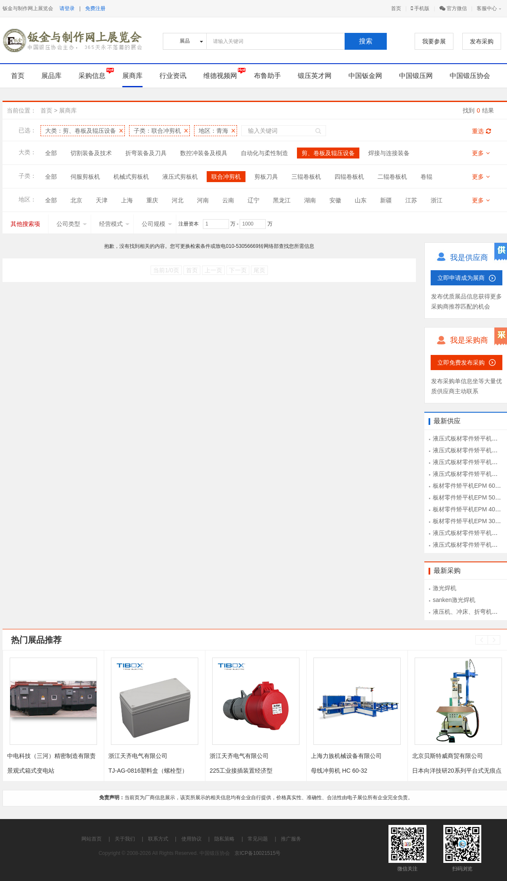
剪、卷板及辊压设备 (328, 153)
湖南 (310, 200)
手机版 (420, 8)
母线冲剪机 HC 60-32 (339, 770)
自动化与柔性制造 (264, 153)
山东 (361, 200)
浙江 (436, 200)
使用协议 (191, 839)
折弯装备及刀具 (146, 153)
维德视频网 (220, 75)
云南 (228, 200)
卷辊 (426, 176)
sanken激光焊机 (454, 599)
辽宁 (253, 200)
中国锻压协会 (470, 75)
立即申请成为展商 (461, 277)
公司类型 (72, 223)
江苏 (411, 200)
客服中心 (487, 8)
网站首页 (91, 839)
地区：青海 (213, 130)
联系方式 (158, 839)
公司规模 (157, 223)
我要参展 (434, 41)
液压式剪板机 (180, 176)
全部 (51, 153)
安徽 (335, 200)
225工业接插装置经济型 (241, 770)
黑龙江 (282, 200)
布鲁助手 (267, 75)
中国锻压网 (416, 75)
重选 (481, 131)
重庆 (152, 200)
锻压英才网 (315, 75)
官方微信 (453, 8)
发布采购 (482, 41)
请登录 (67, 8)
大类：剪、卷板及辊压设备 (80, 130)
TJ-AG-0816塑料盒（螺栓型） (148, 770)
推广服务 (291, 839)
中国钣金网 (365, 75)
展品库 (51, 75)
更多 (481, 153)
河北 (177, 200)
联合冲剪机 (226, 176)
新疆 (386, 200)
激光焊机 (444, 588)
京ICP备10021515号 (257, 853)
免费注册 (95, 8)
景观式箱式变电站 (30, 770)
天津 (102, 200)
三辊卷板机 (306, 176)
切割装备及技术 (91, 153)
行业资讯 (172, 75)
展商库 (132, 75)
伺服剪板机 (85, 176)
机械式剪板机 (131, 176)
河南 (203, 200)
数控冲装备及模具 (203, 153)
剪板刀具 (266, 176)
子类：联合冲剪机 (157, 130)
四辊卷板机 (349, 176)
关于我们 (125, 839)
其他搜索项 (25, 223)
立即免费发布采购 (461, 362)
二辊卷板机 (392, 176)
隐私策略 (224, 839)
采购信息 (91, 75)
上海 (127, 200)
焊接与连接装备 (389, 153)
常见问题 (258, 839)
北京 (76, 200)
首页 (396, 8)
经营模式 (114, 223)
